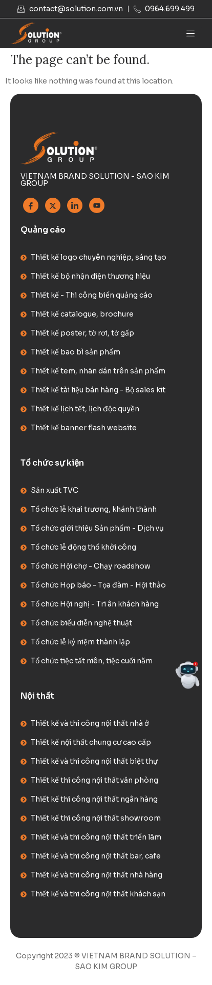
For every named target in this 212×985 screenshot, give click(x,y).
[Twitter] (52, 205)
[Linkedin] (74, 205)
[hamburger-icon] (190, 34)
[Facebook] (30, 205)
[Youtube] (96, 205)
